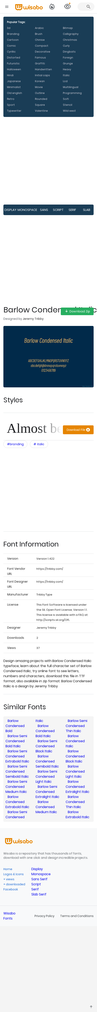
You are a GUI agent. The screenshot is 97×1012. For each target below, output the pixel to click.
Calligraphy (71, 34)
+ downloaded (14, 884)
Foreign (68, 57)
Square (40, 105)
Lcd (65, 81)
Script (58, 210)
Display (10, 210)
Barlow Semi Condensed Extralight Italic (47, 791)
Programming (72, 93)
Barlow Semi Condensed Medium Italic (16, 786)
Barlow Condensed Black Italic (75, 756)
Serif (72, 210)
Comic (11, 45)
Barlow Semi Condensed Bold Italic (16, 741)
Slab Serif (86, 211)
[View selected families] (67, 7)
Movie (39, 87)
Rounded (41, 99)
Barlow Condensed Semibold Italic (47, 761)
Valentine (41, 111)
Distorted (13, 57)
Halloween (14, 69)
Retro (10, 99)
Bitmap (68, 28)
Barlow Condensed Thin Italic (75, 801)
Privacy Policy (45, 916)
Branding (13, 34)
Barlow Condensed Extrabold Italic (17, 801)
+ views (8, 879)
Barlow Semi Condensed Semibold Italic (17, 771)
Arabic (39, 28)
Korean (40, 81)
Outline (40, 93)
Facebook (10, 889)
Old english (14, 93)
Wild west (69, 111)
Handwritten (43, 69)
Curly (66, 45)
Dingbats (69, 51)
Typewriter (14, 111)
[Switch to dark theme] (52, 7)
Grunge (68, 63)
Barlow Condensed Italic (75, 741)
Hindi (10, 75)
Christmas (70, 40)
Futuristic (13, 63)
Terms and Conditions (77, 916)
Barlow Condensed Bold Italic (45, 730)
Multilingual (70, 87)
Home (7, 869)
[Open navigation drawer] (7, 7)
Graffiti (40, 63)
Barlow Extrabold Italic (77, 814)
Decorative (42, 51)
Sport (11, 105)
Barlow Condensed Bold (15, 725)
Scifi (66, 99)
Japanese (14, 81)
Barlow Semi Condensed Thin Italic (76, 725)
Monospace (27, 210)
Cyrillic (11, 51)
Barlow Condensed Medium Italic (46, 806)
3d (8, 28)
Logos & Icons (13, 874)
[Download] (78, 429)
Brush (38, 34)
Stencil (67, 105)
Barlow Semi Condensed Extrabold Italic (17, 756)
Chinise (40, 40)
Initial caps (42, 75)
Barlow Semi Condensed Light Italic (46, 776)
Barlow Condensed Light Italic (75, 771)
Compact (41, 45)
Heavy (67, 69)
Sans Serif (44, 211)
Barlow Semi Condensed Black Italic (46, 746)
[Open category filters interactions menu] (15, 444)
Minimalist (14, 87)
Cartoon (13, 40)
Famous (40, 57)
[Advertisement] (39, 160)
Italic (66, 75)
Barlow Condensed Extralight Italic (77, 786)
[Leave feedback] (91, 1007)
